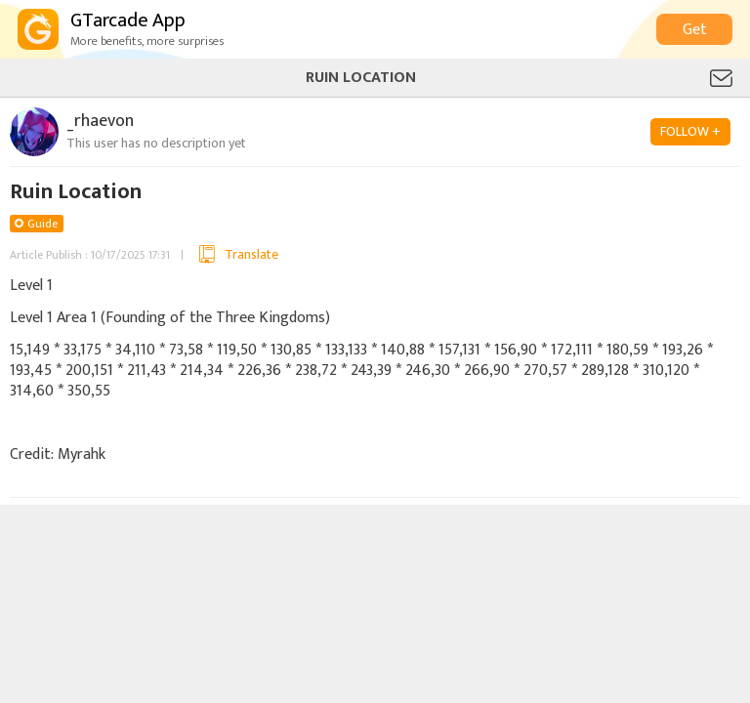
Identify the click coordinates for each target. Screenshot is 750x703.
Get (695, 30)
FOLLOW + (690, 131)
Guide (42, 223)
